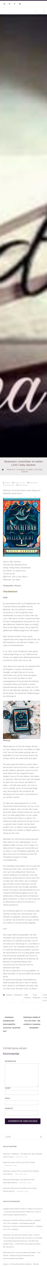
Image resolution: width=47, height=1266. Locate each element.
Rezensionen (33, 483)
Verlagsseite (8, 586)
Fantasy (9, 995)
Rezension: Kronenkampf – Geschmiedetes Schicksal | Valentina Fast (11, 1024)
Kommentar (10, 1061)
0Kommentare (23, 485)
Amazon (17, 586)
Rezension (18, 995)
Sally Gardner (27, 996)
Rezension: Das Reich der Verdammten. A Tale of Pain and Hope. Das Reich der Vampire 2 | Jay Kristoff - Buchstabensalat (22, 1238)
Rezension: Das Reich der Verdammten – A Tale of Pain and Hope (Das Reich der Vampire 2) (21, 1244)
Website (9, 1108)
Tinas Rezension (8, 485)
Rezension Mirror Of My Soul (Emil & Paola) (19, 1162)
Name (7, 1088)
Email (7, 1098)
